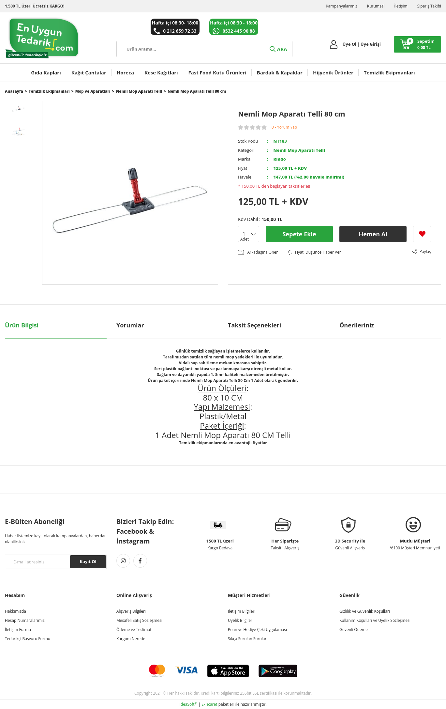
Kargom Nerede (130, 638)
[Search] (204, 49)
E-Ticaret (209, 704)
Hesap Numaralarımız (25, 620)
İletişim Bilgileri (241, 611)
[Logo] (42, 38)
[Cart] (417, 44)
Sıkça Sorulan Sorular (247, 638)
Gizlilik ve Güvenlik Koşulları (364, 611)
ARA (278, 49)
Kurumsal (376, 6)
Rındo (280, 159)
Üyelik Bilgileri (240, 620)
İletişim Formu (18, 629)
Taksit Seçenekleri (254, 325)
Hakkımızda (15, 611)
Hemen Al (373, 234)
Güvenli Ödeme (353, 629)
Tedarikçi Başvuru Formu (27, 638)
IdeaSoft (188, 704)
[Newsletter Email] (56, 562)
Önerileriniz (356, 325)
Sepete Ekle (299, 234)
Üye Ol (349, 44)
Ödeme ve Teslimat (133, 629)
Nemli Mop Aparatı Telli (299, 150)
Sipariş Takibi (429, 6)
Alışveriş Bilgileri (131, 611)
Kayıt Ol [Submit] (88, 561)
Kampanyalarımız (341, 6)
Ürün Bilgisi (21, 325)
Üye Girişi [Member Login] (371, 44)
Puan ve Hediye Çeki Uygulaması (257, 629)
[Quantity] (248, 234)
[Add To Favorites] (422, 234)
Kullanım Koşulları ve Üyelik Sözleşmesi (374, 620)
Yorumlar (130, 325)
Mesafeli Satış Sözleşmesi (139, 620)
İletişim (400, 6)
